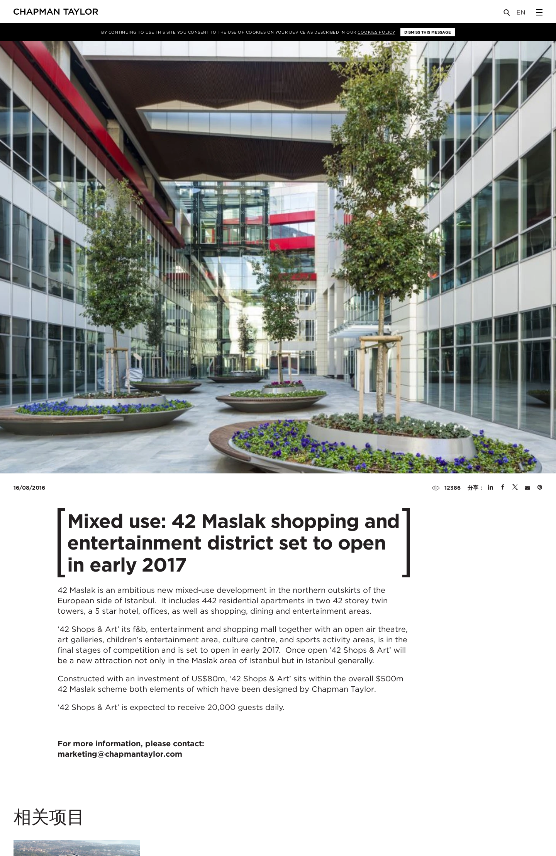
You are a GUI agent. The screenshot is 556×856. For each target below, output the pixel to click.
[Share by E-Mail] (527, 488)
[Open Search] (507, 14)
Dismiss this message (427, 32)
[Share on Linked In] (490, 488)
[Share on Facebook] (502, 488)
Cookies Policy (376, 32)
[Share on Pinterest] (539, 488)
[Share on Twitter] (515, 488)
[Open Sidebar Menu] (539, 12)
